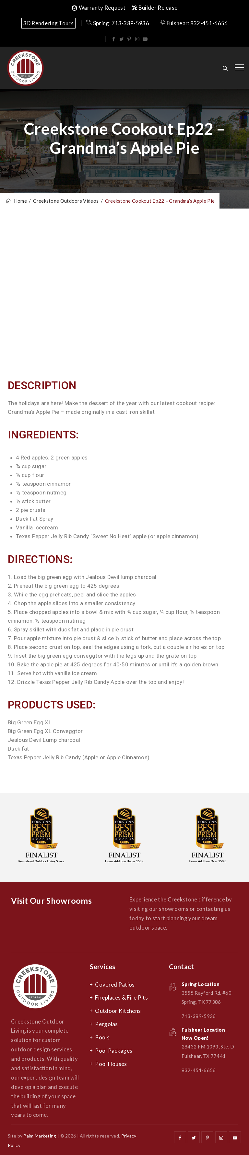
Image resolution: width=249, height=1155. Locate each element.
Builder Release (155, 7)
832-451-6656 (199, 1070)
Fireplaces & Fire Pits (121, 997)
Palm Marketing (39, 1135)
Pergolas (106, 1024)
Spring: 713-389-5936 (117, 23)
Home (16, 201)
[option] (41, 837)
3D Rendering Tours (48, 23)
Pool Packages (113, 1050)
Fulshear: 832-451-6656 (194, 23)
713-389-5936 (199, 1016)
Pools (102, 1037)
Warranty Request (98, 7)
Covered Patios (115, 984)
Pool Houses (111, 1063)
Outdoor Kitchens (118, 1010)
